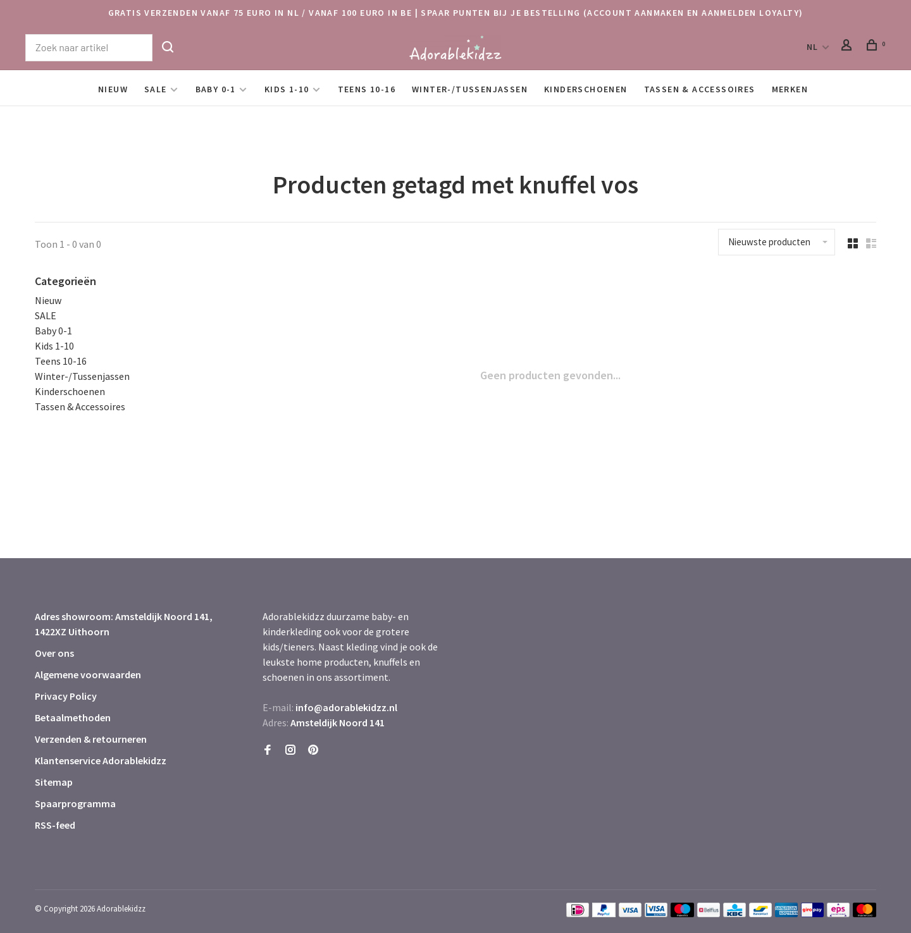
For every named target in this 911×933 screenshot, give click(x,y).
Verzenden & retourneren (91, 739)
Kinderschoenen (586, 89)
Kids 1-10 (286, 89)
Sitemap (54, 782)
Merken (790, 89)
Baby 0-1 (215, 89)
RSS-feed (55, 825)
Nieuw (113, 89)
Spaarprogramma (75, 803)
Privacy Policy (66, 696)
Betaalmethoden (73, 717)
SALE (155, 89)
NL (813, 46)
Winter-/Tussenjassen (470, 89)
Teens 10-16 (366, 89)
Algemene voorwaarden (88, 674)
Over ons (54, 653)
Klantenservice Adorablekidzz (100, 760)
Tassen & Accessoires (699, 89)
